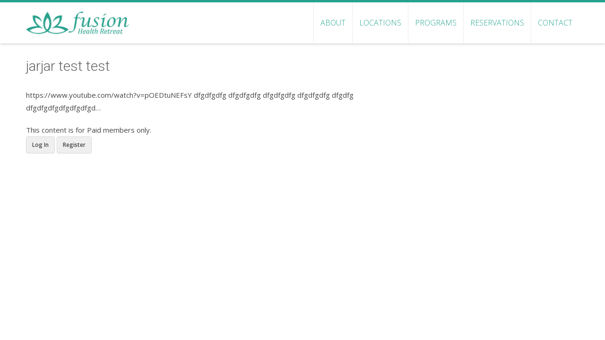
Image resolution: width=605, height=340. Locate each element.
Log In (40, 145)
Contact (555, 22)
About (333, 22)
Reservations (497, 22)
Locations (380, 22)
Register (74, 145)
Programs (436, 22)
